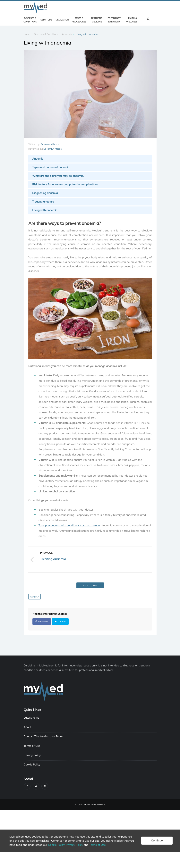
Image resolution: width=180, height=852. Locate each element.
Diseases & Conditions (30, 20)
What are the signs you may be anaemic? (58, 176)
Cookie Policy (32, 764)
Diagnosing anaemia (45, 193)
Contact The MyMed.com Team (43, 736)
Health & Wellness (131, 20)
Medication (62, 19)
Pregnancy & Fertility (114, 20)
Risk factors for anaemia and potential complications (65, 184)
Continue (157, 840)
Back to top (90, 585)
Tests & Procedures (79, 20)
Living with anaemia (44, 210)
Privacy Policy (32, 755)
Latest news (31, 717)
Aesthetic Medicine (96, 20)
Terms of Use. (97, 845)
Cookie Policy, (57, 845)
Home (27, 34)
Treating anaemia (43, 201)
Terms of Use (32, 746)
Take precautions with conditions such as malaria (69, 525)
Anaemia (67, 34)
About (27, 727)
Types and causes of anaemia (50, 167)
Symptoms (46, 19)
